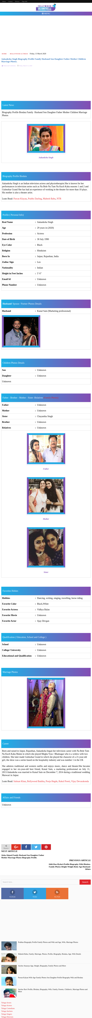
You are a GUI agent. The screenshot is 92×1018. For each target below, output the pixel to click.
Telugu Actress (6, 996)
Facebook (13, 885)
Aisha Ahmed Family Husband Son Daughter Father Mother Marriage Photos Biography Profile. (22, 856)
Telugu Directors (7, 1008)
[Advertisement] (46, 34)
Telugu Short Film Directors (11, 1011)
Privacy (17, 1)
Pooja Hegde (51, 781)
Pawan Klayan (20, 198)
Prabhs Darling (35, 198)
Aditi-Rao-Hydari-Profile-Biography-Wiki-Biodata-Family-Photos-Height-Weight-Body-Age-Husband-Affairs (70, 857)
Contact (10, 1)
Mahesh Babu (49, 198)
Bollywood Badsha (36, 781)
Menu (46, 13)
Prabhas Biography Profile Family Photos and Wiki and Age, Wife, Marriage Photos (48, 933)
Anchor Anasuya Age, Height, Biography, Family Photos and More (42, 957)
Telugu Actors (6, 994)
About (4, 1)
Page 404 (24, 1)
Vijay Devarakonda (80, 781)
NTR (59, 198)
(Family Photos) (51, 397)
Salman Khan (19, 781)
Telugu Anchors (7, 1002)
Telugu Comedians (8, 999)
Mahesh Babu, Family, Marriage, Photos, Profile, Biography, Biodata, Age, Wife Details (49, 945)
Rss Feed (57, 885)
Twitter (34, 885)
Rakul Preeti (64, 781)
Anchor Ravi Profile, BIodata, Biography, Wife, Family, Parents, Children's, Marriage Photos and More (53, 981)
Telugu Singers (6, 1005)
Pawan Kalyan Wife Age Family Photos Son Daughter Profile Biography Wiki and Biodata (50, 969)
